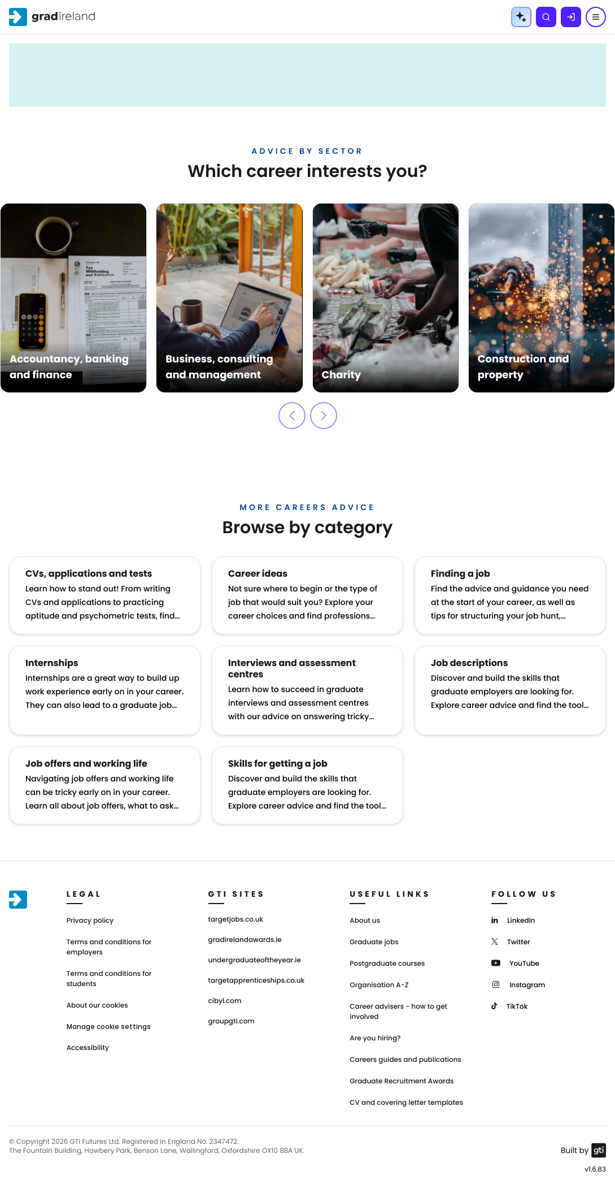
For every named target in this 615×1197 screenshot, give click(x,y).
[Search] (546, 17)
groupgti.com (231, 1021)
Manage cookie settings (109, 1026)
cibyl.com (225, 1001)
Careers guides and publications (405, 1060)
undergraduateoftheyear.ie (254, 960)
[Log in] (571, 17)
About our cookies (97, 1005)
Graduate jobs (374, 942)
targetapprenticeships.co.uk (256, 981)
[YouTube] (515, 962)
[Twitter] (510, 941)
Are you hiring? (375, 1038)
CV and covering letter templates (406, 1103)
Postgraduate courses (387, 964)
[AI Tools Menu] (521, 17)
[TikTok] (509, 1005)
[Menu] (596, 17)
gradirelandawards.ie (245, 940)
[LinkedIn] (513, 919)
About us (365, 921)
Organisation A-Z (379, 985)
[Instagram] (518, 984)
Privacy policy (90, 921)
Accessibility (88, 1048)
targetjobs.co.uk (236, 919)
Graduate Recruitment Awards (401, 1081)
